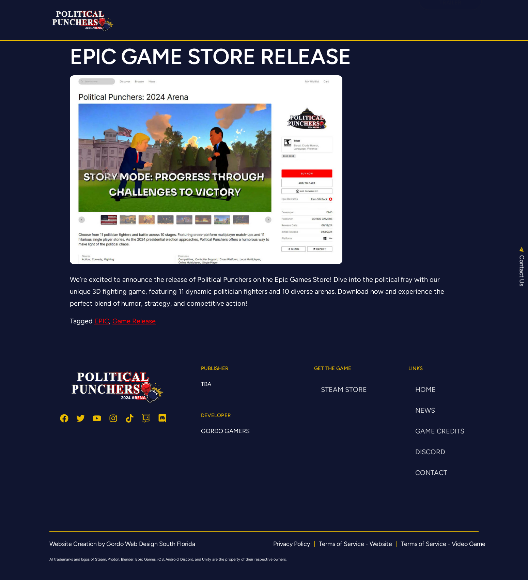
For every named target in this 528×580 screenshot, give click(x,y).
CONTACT (431, 473)
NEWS (425, 410)
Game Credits (439, 431)
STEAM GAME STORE (270, 16)
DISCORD (326, 16)
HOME (218, 16)
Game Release (134, 321)
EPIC (101, 321)
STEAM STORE (344, 389)
